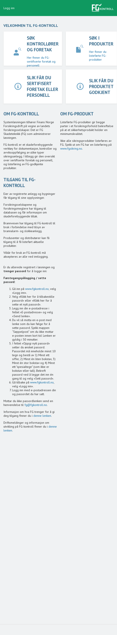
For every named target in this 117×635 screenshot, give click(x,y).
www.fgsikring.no (71, 148)
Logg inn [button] (9, 8)
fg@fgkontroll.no (35, 405)
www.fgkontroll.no (37, 289)
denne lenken (42, 416)
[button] (103, 8)
